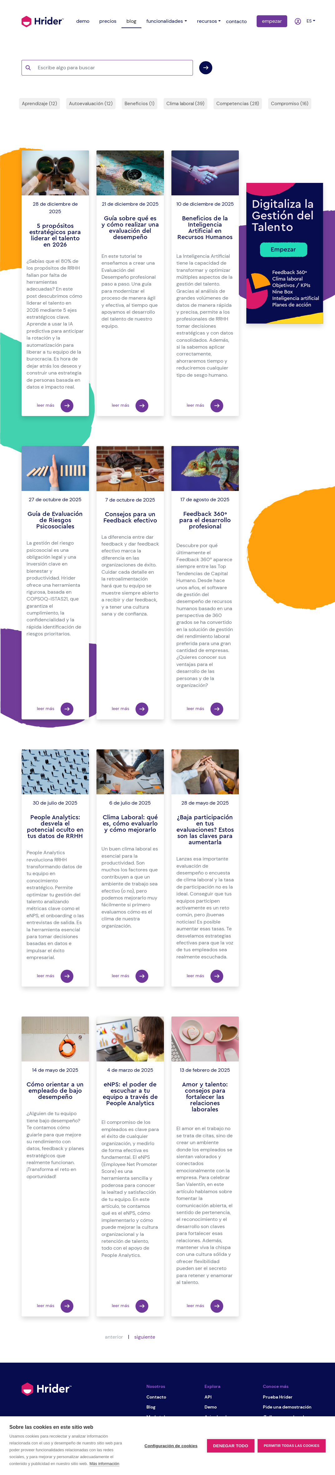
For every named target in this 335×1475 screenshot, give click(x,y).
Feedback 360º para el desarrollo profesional (205, 520)
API (208, 1397)
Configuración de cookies (171, 1445)
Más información (104, 1463)
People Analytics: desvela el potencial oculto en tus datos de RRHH (55, 826)
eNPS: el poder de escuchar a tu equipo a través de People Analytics (130, 1093)
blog (131, 21)
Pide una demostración (287, 1407)
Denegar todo (230, 1445)
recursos (207, 21)
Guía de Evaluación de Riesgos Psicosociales (55, 520)
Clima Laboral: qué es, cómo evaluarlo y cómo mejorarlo (130, 823)
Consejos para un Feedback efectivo (130, 517)
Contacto (156, 1397)
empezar (272, 21)
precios (107, 21)
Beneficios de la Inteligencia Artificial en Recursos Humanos (205, 227)
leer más (55, 405)
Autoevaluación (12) (91, 103)
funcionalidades (164, 21)
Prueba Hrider (278, 1397)
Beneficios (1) (140, 103)
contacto (236, 21)
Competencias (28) (237, 103)
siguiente (144, 1337)
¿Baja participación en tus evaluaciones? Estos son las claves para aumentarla (205, 829)
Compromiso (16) (289, 103)
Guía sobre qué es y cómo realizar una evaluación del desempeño (130, 227)
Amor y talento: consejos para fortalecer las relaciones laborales (205, 1097)
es (308, 21)
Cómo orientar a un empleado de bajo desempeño (55, 1090)
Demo (210, 1407)
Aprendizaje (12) (39, 103)
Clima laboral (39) (185, 103)
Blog (150, 1407)
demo (82, 21)
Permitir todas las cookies (291, 1446)
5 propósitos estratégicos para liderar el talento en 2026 (55, 235)
